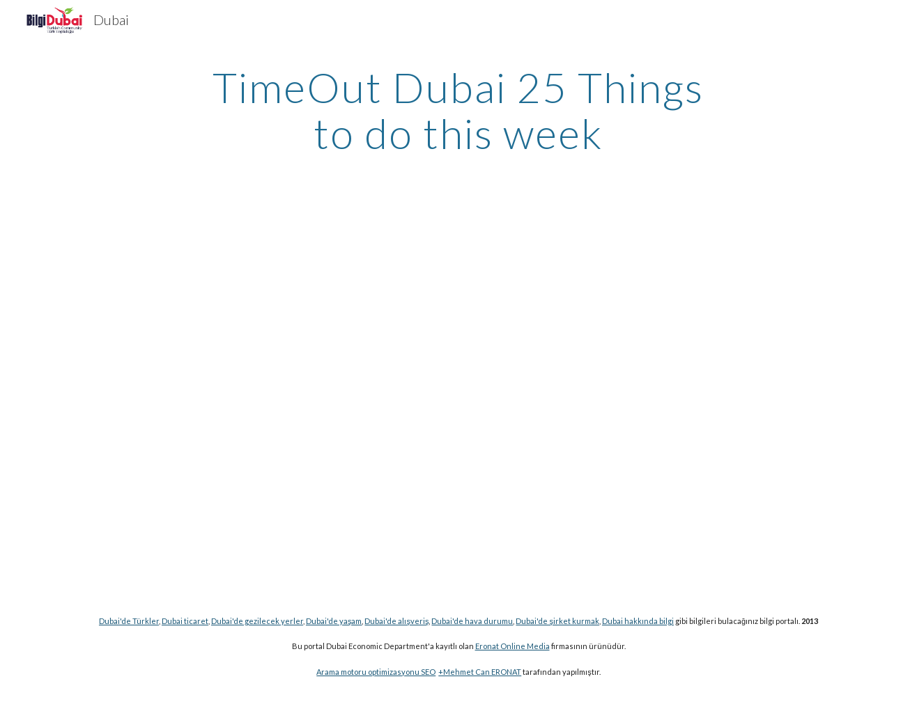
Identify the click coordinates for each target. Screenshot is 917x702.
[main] (458, 110)
